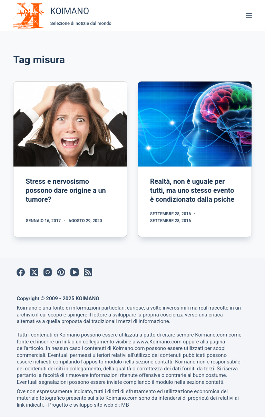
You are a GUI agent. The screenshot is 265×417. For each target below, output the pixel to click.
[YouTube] (74, 272)
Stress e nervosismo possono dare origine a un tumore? (66, 190)
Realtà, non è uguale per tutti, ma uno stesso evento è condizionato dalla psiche (192, 190)
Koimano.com (211, 335)
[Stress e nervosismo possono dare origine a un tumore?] (70, 124)
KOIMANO (69, 11)
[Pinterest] (61, 272)
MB (125, 405)
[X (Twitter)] (34, 272)
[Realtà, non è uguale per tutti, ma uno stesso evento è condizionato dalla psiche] (195, 124)
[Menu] (249, 15)
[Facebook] (21, 272)
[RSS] (88, 272)
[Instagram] (47, 272)
